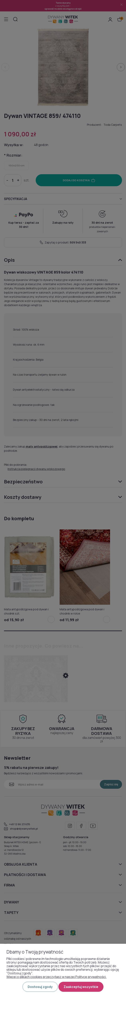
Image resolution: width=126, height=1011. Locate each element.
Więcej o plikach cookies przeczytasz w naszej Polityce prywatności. (56, 977)
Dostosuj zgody (40, 987)
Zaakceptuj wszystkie (81, 987)
